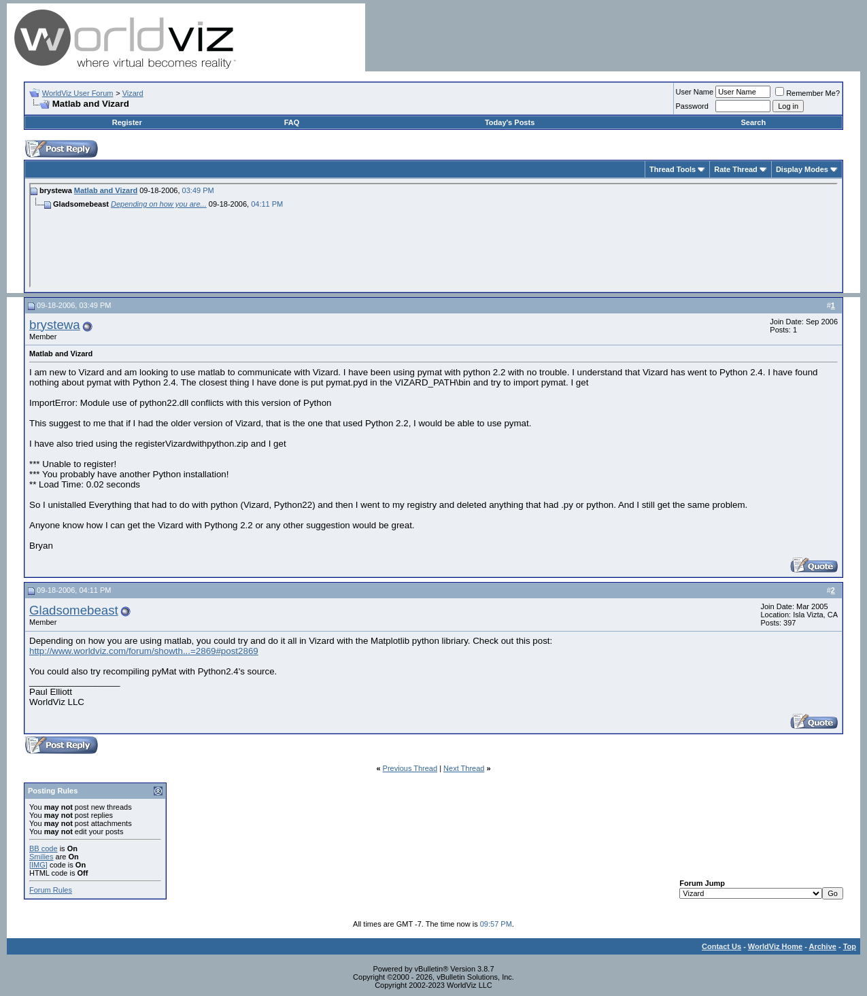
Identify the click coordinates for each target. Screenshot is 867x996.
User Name (695, 92)
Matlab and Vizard (105, 190)
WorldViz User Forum (78, 93)
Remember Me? (807, 93)
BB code (43, 848)
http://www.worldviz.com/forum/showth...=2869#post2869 (143, 651)
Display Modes (802, 169)
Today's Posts (509, 122)
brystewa (54, 324)
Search (753, 122)
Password (692, 106)
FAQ (292, 122)
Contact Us (721, 946)
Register (127, 122)
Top (849, 946)
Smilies (41, 857)
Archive (822, 946)
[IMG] (38, 865)
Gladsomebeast (73, 610)
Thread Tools (672, 169)
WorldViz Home (775, 946)
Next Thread (463, 768)
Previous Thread (410, 768)
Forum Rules (50, 890)
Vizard (132, 93)
